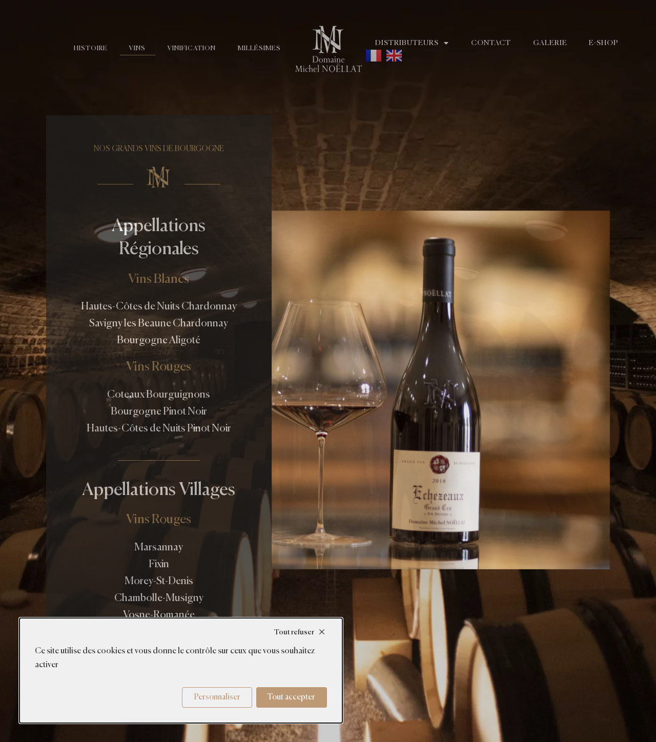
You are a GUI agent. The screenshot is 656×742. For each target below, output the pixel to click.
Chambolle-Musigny (158, 598)
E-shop (615, 43)
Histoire (83, 48)
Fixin (159, 564)
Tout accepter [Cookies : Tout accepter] (291, 697)
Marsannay (158, 547)
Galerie (558, 43)
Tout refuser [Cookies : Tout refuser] (294, 632)
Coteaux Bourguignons (158, 394)
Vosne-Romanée (159, 615)
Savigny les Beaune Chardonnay (158, 323)
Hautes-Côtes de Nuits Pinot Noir (159, 428)
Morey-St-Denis (159, 581)
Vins (132, 48)
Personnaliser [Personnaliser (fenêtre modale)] (217, 697)
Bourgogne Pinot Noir (159, 411)
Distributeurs (413, 43)
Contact (496, 43)
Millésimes (258, 48)
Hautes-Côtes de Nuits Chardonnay (159, 306)
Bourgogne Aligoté (158, 340)
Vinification (189, 48)
